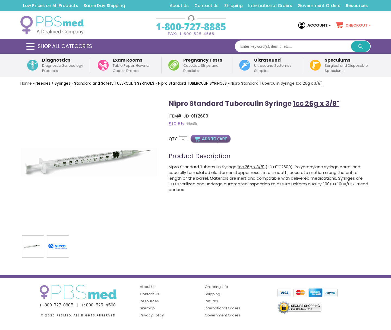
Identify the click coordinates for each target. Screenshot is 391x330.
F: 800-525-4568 (99, 305)
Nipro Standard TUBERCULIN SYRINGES (192, 83)
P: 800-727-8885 (56, 305)
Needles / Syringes (53, 83)
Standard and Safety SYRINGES (114, 83)
